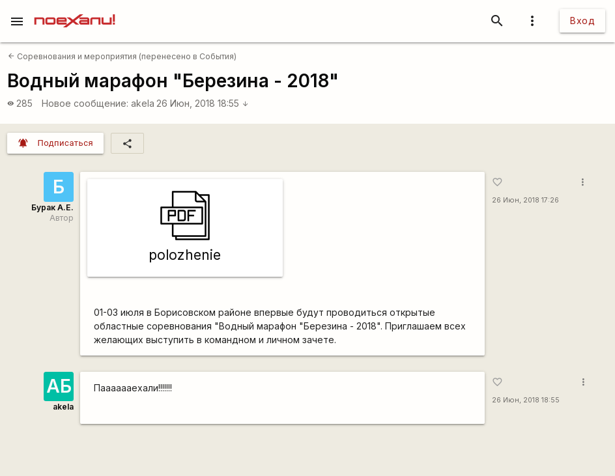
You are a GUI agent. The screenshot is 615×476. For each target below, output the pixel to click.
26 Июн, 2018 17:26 (525, 200)
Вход (582, 20)
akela (142, 103)
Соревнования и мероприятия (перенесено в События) (122, 56)
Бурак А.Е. (52, 207)
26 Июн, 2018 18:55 (202, 103)
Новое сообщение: (85, 103)
